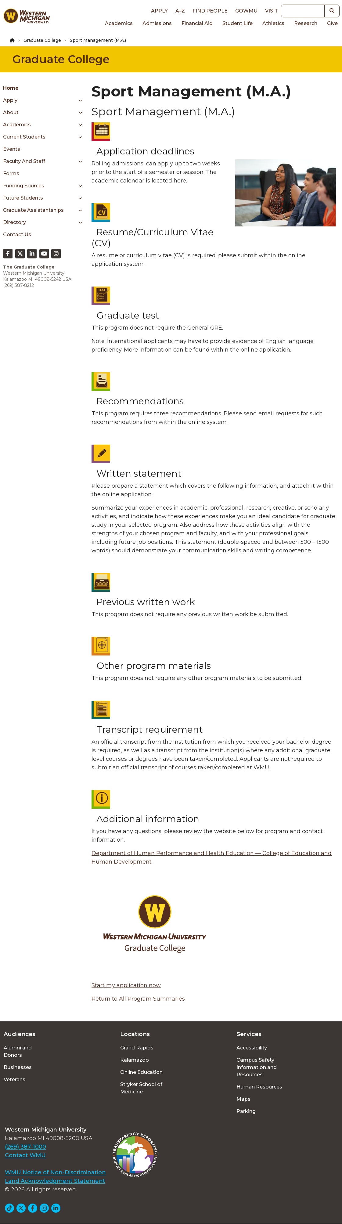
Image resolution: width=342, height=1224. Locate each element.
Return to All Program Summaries (138, 998)
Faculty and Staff (24, 161)
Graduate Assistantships (33, 210)
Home (11, 88)
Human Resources (259, 1087)
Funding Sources (23, 186)
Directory (14, 222)
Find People (210, 11)
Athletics (273, 23)
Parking (246, 1111)
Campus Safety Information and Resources (256, 1067)
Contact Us (17, 234)
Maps (243, 1099)
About (11, 112)
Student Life (237, 23)
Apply (159, 11)
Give (332, 23)
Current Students (24, 137)
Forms (11, 173)
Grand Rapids (136, 1048)
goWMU (246, 11)
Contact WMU (25, 1155)
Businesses (18, 1067)
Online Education (141, 1072)
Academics (119, 23)
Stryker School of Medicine (141, 1088)
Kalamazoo (134, 1060)
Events (11, 149)
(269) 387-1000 (25, 1146)
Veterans (14, 1079)
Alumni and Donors (18, 1051)
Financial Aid (197, 23)
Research (305, 23)
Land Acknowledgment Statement (55, 1181)
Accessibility (251, 1048)
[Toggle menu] (78, 100)
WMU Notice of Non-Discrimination (55, 1172)
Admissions (157, 23)
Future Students (23, 198)
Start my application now (126, 985)
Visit (271, 11)
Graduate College (42, 40)
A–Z (180, 11)
